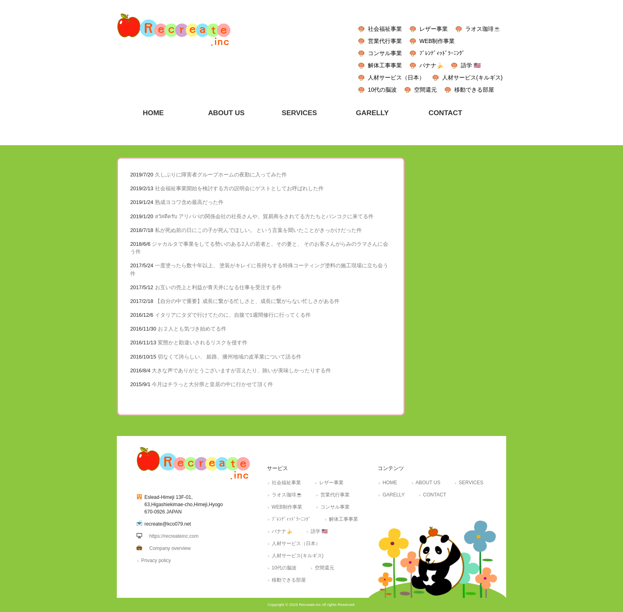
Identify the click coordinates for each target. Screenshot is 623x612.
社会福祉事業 (385, 29)
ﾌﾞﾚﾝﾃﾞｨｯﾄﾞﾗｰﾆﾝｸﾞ (442, 53)
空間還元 (425, 89)
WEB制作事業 (437, 41)
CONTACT (434, 495)
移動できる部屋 (474, 89)
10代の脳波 (382, 89)
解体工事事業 (385, 65)
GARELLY (393, 495)
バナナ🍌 (431, 65)
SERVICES (471, 482)
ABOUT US (428, 482)
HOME (389, 482)
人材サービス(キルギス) (472, 77)
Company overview (170, 548)
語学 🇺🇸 (471, 65)
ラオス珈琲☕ (483, 29)
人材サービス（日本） (396, 77)
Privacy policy (156, 560)
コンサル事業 (385, 53)
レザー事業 (433, 29)
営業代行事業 (385, 41)
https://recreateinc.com (173, 536)
